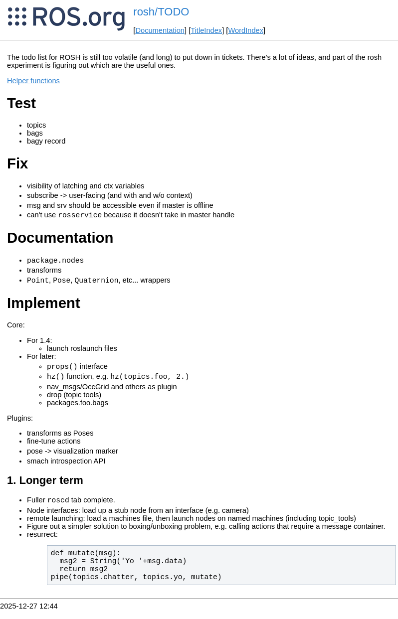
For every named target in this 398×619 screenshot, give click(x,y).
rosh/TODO (161, 11)
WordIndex (245, 30)
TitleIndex (206, 30)
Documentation (160, 30)
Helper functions (33, 81)
